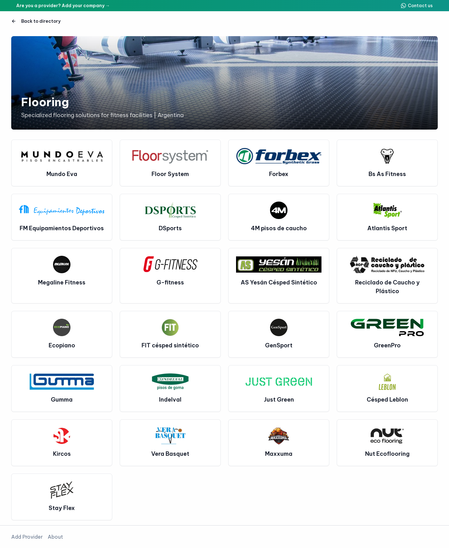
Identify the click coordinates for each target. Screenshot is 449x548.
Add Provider (27, 537)
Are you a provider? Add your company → (63, 5)
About (55, 537)
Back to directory (35, 21)
